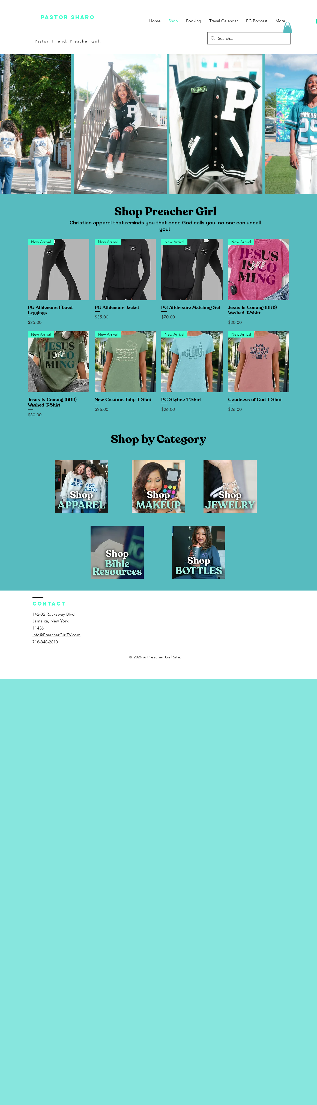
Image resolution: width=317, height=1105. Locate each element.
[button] (287, 27)
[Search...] (248, 38)
